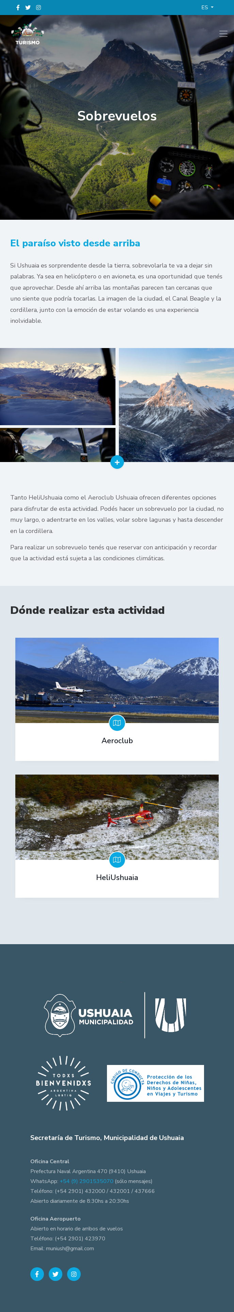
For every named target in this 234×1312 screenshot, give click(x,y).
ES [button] (205, 7)
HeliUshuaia (117, 878)
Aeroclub (117, 741)
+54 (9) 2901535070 (86, 1181)
